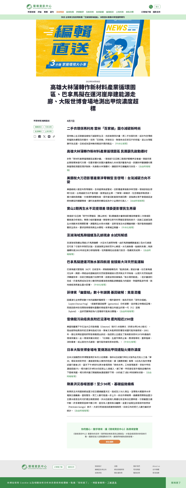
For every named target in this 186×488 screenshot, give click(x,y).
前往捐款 (109, 441)
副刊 (52, 11)
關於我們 (136, 466)
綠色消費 (130, 11)
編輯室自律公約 (101, 469)
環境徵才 (98, 466)
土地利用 (120, 11)
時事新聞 (31, 11)
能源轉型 (38, 131)
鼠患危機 (70, 11)
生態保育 (90, 11)
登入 (157, 6)
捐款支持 (156, 11)
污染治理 (48, 127)
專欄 (46, 11)
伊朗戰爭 (80, 11)
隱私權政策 (118, 473)
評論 (40, 11)
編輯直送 (46, 120)
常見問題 (136, 469)
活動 (115, 466)
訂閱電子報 (146, 11)
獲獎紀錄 (136, 473)
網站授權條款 (119, 469)
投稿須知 (98, 473)
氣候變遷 (100, 11)
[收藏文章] (35, 136)
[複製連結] (54, 136)
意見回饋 (156, 473)
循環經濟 (110, 11)
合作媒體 (156, 469)
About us (156, 466)
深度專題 (60, 11)
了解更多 (112, 482)
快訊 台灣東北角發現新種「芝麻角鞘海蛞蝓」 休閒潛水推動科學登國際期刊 (93, 17)
